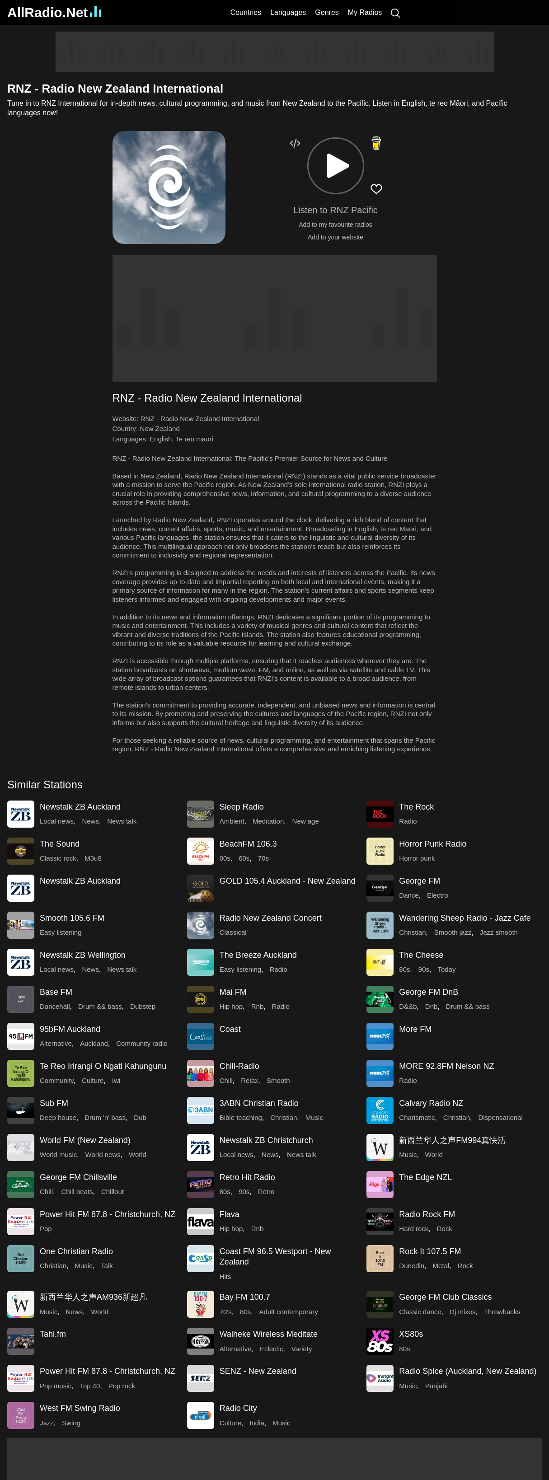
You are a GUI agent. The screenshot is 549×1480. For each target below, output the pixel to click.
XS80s (411, 1334)
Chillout (112, 1191)
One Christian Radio (76, 1251)
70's (226, 1312)
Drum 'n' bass (105, 1117)
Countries (245, 12)
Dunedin (411, 1265)
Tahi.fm (53, 1334)
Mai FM (233, 992)
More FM (415, 1029)
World (137, 1154)
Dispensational (500, 1117)
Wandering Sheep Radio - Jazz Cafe (465, 918)
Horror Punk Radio (432, 843)
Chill (226, 1080)
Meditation (268, 821)
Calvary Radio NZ (431, 1103)
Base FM (56, 992)
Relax (249, 1080)
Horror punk (417, 858)
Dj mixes (463, 1312)
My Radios (365, 12)
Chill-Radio (239, 1066)
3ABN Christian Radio (259, 1103)
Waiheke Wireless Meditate (269, 1334)
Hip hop (231, 1006)
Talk (107, 1265)
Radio (408, 821)
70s (263, 858)
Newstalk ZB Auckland (80, 806)
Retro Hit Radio (247, 1177)
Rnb (257, 1006)
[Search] (395, 12)
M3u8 (93, 858)
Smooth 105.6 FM (72, 918)
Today (446, 969)
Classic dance (420, 1312)
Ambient (232, 821)
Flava (229, 1214)
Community (57, 1080)
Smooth (278, 1080)
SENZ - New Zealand (258, 1371)
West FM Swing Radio (80, 1408)
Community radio (141, 1043)
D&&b (408, 1006)
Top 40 (90, 1386)
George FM (419, 880)
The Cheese (421, 955)
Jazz (47, 1423)
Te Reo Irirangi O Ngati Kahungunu (103, 1066)
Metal (441, 1265)
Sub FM (54, 1103)
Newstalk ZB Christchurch (266, 1140)
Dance (408, 895)
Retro (266, 1191)
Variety (301, 1349)
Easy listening (61, 932)
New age (305, 821)
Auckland (94, 1043)
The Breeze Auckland (258, 955)
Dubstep (142, 1006)
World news (103, 1154)
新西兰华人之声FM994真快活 (452, 1140)
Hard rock (413, 1228)
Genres (326, 12)
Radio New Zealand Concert (271, 918)
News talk (121, 821)
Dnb (431, 1006)
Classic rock (58, 858)
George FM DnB (428, 992)
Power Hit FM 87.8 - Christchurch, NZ (107, 1214)
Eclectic (271, 1349)
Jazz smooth (499, 932)
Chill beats (77, 1191)
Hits (225, 1276)
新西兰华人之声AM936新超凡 (93, 1297)
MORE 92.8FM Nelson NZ (446, 1066)
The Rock (416, 806)
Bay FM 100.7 (245, 1297)
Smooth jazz (453, 932)
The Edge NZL (425, 1177)
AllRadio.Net (54, 12)
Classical (233, 932)
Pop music (55, 1386)
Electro (437, 895)
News (90, 821)
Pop (46, 1228)
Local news (57, 821)
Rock (444, 1228)
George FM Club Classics (445, 1297)
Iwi (116, 1080)
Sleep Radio (242, 806)
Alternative (56, 1043)
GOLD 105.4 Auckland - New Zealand (288, 880)
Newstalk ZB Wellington (83, 955)
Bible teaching (241, 1117)
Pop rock (121, 1386)
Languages (288, 12)
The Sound (60, 843)
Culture (92, 1080)
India (256, 1423)
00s (225, 858)
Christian (412, 932)
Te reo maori (194, 439)
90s (423, 969)
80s (404, 969)
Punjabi (436, 1386)
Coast (230, 1029)
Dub (140, 1117)
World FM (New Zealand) (85, 1140)
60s (244, 858)
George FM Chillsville (78, 1177)
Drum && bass (100, 1006)
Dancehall (55, 1006)
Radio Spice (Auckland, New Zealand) (467, 1371)
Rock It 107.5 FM (430, 1251)
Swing (71, 1423)
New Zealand (159, 428)
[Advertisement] (275, 52)
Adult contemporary (288, 1312)
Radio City (238, 1408)
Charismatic (417, 1117)
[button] (335, 165)
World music (58, 1154)
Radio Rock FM (427, 1214)
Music (314, 1117)
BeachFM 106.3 (248, 843)
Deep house (58, 1117)
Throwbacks (502, 1312)
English (161, 439)
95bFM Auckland (70, 1029)
